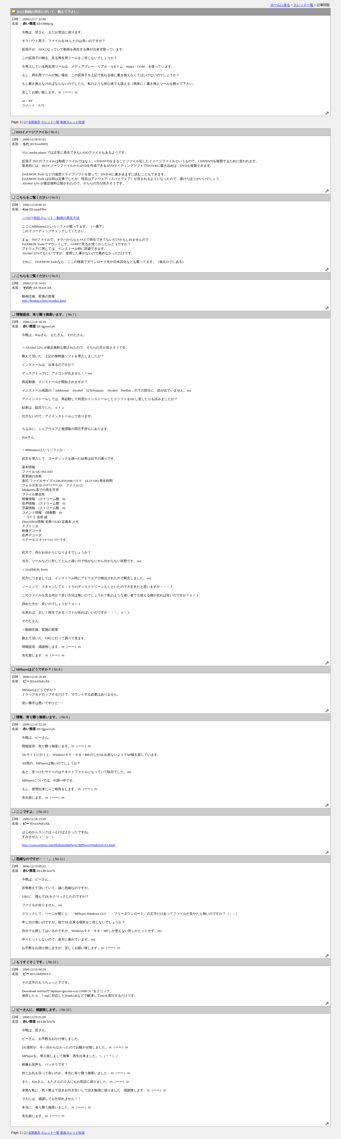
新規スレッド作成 (72, 122)
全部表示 (34, 122)
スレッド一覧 (303, 5)
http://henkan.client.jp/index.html (44, 300)
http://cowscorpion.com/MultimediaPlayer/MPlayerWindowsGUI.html (68, 845)
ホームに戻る (280, 5)
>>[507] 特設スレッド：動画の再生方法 (51, 218)
